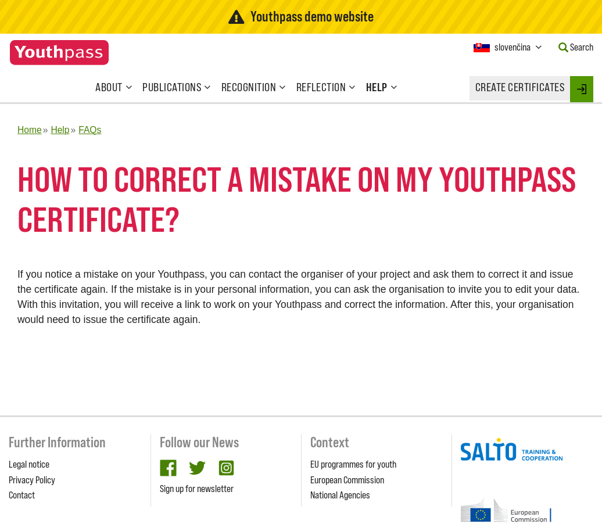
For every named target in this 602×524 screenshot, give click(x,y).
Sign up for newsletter (197, 488)
